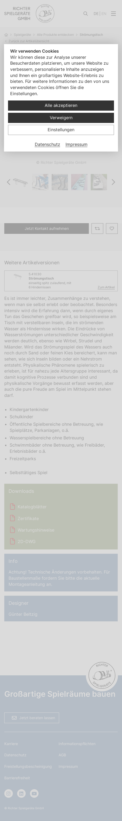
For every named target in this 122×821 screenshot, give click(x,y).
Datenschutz (47, 144)
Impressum (76, 144)
